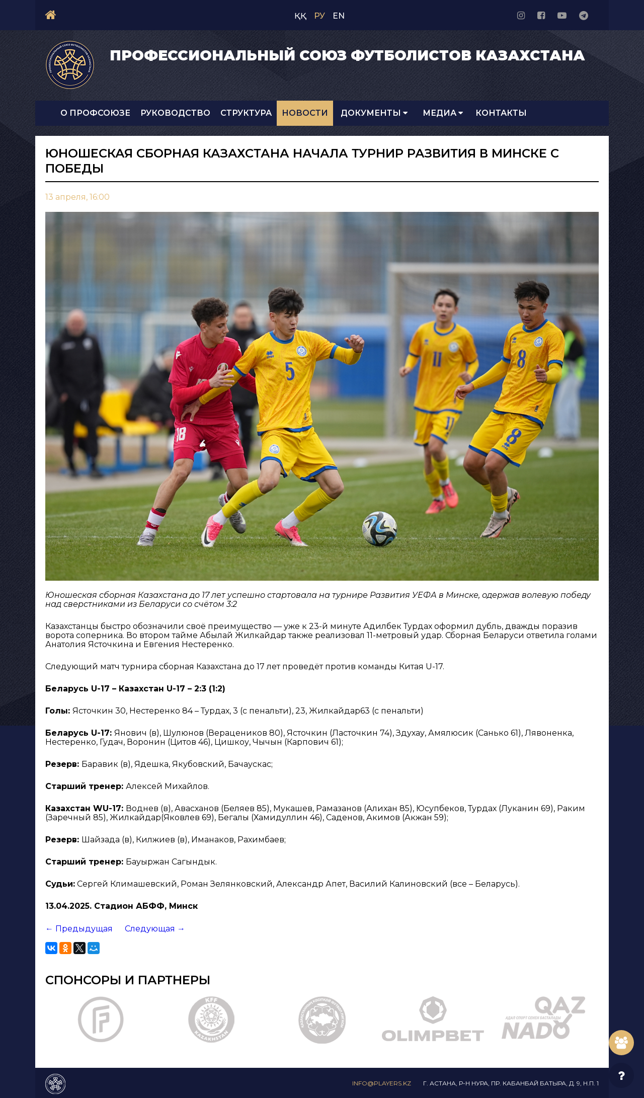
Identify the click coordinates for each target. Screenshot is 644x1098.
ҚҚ (300, 16)
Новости (305, 113)
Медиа (443, 113)
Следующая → (155, 928)
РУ (319, 16)
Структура (246, 113)
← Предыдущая (79, 928)
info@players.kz (381, 1083)
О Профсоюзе (95, 113)
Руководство (175, 113)
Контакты (501, 113)
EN (339, 16)
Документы (374, 113)
